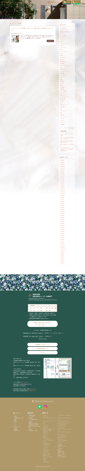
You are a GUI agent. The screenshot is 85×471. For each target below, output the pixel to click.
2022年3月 (62, 221)
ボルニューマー (45, 437)
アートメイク (62, 57)
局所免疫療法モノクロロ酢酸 (33, 430)
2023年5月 (62, 201)
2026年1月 (62, 164)
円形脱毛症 (62, 106)
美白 (61, 112)
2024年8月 (62, 180)
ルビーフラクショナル (64, 43)
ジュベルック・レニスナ (61, 426)
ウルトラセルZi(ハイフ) (46, 438)
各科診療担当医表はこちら (46, 348)
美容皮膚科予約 (16, 430)
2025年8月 (62, 170)
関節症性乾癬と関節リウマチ (65, 31)
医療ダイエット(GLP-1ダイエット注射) (34, 426)
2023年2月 (62, 207)
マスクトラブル (63, 122)
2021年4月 (62, 239)
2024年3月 (62, 184)
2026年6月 (62, 160)
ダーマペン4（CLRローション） (62, 434)
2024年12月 (62, 176)
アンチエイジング (63, 93)
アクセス (48, 352)
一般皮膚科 (62, 124)
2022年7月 (62, 215)
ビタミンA (62, 120)
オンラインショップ (17, 426)
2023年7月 (62, 199)
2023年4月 (62, 203)
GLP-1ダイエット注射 (61, 454)
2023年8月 (62, 197)
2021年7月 (62, 233)
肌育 (61, 41)
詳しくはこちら (25, 382)
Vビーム (44, 423)
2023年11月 (62, 191)
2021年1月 (62, 245)
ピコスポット (45, 415)
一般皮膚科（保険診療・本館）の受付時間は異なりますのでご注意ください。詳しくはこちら (41, 324)
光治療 (61, 85)
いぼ (61, 67)
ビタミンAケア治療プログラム (62, 456)
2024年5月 (62, 182)
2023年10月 (62, 193)
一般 (61, 77)
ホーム (12, 23)
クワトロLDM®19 (63, 35)
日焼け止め (62, 114)
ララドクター (45, 448)
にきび (61, 102)
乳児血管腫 (62, 61)
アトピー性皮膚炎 (63, 91)
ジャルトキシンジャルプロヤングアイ (63, 420)
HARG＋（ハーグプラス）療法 (47, 456)
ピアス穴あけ (60, 448)
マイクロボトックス (61, 441)
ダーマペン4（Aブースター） (62, 436)
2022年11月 (62, 211)
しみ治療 (62, 83)
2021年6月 (62, 235)
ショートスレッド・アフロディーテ (48, 440)
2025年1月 (62, 174)
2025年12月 (62, 166)
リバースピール (45, 451)
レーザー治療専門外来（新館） (33, 419)
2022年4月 (62, 219)
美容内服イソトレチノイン (62, 455)
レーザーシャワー (45, 433)
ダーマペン (62, 118)
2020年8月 (62, 255)
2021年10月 (62, 227)
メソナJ (44, 441)
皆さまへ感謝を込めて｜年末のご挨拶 (66, 145)
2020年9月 (62, 253)
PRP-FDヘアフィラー (46, 455)
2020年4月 (62, 262)
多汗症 (61, 55)
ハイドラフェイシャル (46, 444)
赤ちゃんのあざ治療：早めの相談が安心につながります (66, 138)
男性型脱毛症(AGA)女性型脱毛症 (33, 423)
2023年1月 (62, 209)
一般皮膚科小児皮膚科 (32, 415)
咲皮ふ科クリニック (64, 104)
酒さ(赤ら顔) (62, 99)
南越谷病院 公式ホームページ (45, 344)
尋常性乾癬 (62, 89)
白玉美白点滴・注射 (61, 451)
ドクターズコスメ (63, 110)
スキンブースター (63, 51)
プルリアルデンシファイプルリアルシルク (64, 422)
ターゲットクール (45, 462)
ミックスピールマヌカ (46, 452)
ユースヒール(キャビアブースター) (63, 423)
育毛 (61, 108)
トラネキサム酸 (63, 27)
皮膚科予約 (15, 429)
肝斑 (61, 49)
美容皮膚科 (62, 87)
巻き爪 (61, 79)
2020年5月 (62, 261)
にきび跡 (21, 33)
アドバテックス (45, 426)
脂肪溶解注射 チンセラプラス (62, 445)
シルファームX (63, 47)
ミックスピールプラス (64, 71)
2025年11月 (62, 168)
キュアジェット (63, 33)
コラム (16, 23)
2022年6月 (62, 217)
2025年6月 (62, 172)
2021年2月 (62, 243)
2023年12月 (62, 189)
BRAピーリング (63, 69)
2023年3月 (62, 205)
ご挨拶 (61, 45)
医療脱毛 (62, 81)
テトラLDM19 (45, 427)
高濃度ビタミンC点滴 (61, 452)
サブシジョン (45, 458)
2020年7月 (62, 257)
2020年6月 (62, 258)
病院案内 (15, 416)
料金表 (15, 419)
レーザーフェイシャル (64, 97)
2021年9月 (62, 229)
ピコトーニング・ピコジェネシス (66, 65)
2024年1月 (62, 187)
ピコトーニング (45, 416)
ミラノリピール (45, 447)
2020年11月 (62, 249)
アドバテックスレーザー (64, 37)
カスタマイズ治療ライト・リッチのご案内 (66, 135)
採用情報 (15, 427)
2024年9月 (62, 178)
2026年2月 (62, 162)
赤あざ (61, 59)
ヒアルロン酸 (60, 444)
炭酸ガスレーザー (63, 95)
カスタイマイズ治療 (64, 29)
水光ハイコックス (45, 461)
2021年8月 (62, 231)
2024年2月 (62, 185)
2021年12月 (62, 225)
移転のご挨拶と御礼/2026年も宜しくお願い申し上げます (67, 141)
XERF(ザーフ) (45, 436)
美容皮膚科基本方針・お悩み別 (18, 418)
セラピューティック (64, 116)
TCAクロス (44, 459)
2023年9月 (62, 195)
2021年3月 (62, 241)
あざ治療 (62, 63)
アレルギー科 (30, 420)
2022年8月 (62, 213)
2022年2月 (62, 223)
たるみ (61, 53)
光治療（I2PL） (45, 431)
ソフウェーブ (62, 39)
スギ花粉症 (62, 73)
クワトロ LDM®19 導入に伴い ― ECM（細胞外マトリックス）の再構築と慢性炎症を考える (67, 149)
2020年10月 (62, 251)
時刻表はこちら (33, 389)
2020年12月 (62, 247)
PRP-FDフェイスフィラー (47, 454)
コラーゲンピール (63, 75)
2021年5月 (62, 237)
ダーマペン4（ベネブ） (61, 427)
